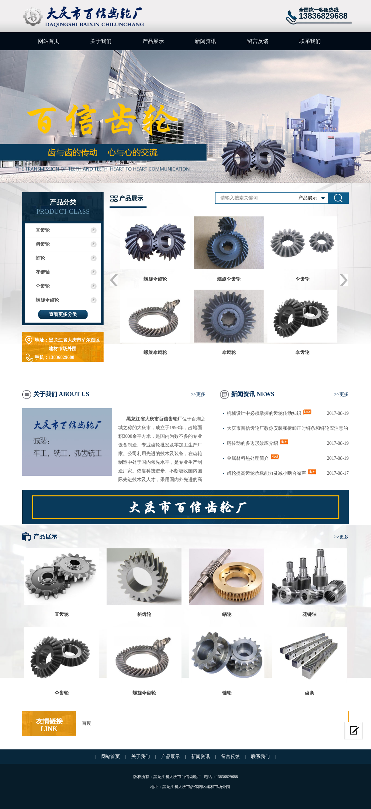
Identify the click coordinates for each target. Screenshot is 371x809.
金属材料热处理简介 (248, 458)
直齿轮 (43, 230)
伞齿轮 (43, 286)
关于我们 (101, 41)
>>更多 (198, 394)
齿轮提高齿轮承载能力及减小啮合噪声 (266, 473)
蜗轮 (40, 258)
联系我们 (310, 41)
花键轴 (43, 272)
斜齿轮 (43, 244)
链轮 (226, 692)
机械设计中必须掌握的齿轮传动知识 (264, 413)
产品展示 (153, 41)
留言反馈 (257, 41)
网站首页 (48, 41)
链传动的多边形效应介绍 (252, 443)
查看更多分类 (63, 314)
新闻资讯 (205, 41)
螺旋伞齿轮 (47, 300)
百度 (86, 723)
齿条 (309, 692)
